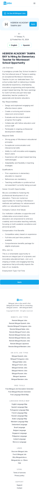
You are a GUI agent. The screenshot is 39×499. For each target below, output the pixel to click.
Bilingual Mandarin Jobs (19, 379)
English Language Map (19, 404)
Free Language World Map (19, 395)
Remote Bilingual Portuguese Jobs (19, 326)
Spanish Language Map (19, 407)
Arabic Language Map (19, 419)
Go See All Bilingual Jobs (15, 13)
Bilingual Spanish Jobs (19, 356)
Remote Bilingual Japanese (19, 343)
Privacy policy (19, 475)
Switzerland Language (19, 424)
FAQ (19, 463)
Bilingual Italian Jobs (19, 362)
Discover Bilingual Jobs (20, 451)
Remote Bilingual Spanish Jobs (19, 323)
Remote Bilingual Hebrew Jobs (19, 338)
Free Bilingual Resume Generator (19, 392)
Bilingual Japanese (19, 376)
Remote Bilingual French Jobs (19, 332)
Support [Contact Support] (19, 485)
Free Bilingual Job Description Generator (19, 389)
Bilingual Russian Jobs (19, 373)
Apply (33, 24)
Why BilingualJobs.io (19, 457)
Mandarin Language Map (19, 421)
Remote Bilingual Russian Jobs (19, 341)
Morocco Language (19, 442)
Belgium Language (19, 430)
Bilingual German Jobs (19, 368)
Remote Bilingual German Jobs (19, 335)
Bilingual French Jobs (19, 365)
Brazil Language (19, 427)
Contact (19, 488)
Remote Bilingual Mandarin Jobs (19, 346)
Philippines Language (19, 436)
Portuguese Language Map (19, 410)
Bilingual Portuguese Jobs (19, 359)
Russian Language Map (19, 416)
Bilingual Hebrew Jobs (19, 370)
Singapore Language (19, 433)
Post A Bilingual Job (19, 454)
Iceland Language (19, 439)
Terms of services (19, 472)
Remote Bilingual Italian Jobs (19, 329)
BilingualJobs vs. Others (19, 460)
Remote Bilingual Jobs (19, 320)
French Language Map (19, 413)
